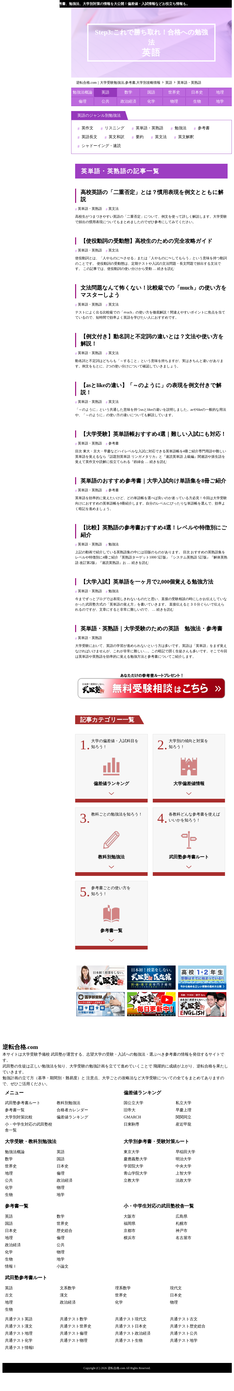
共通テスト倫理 (73, 1351)
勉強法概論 (82, 92)
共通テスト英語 (19, 1337)
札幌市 (181, 1242)
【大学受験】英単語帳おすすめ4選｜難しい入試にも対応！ (153, 434)
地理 (220, 92)
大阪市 (129, 1234)
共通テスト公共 (184, 1351)
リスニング (114, 128)
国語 (151, 92)
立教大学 (131, 1199)
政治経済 (128, 101)
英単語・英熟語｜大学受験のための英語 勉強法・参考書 (151, 628)
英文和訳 (116, 137)
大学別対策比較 (19, 1135)
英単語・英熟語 (149, 128)
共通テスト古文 (184, 1337)
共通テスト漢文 (19, 1344)
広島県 (181, 1234)
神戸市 (181, 1249)
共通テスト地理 (19, 1351)
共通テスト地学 (184, 1359)
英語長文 (89, 137)
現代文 (176, 1306)
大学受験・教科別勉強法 (30, 1159)
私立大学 (183, 1121)
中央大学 (183, 1184)
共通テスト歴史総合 (187, 1344)
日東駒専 (131, 1143)
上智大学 (183, 1192)
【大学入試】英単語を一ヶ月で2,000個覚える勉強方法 (147, 582)
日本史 (197, 92)
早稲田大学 (185, 1170)
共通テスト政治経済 (132, 1351)
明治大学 (183, 1177)
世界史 (174, 92)
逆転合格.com (20, 1065)
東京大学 (131, 1170)
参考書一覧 (15, 1128)
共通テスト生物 (129, 1359)
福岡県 (129, 1242)
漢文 (64, 1313)
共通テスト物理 (73, 1359)
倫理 (82, 101)
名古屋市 (183, 1256)
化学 (151, 101)
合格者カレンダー (72, 1128)
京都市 (129, 1249)
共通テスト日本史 (131, 1344)
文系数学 (68, 1306)
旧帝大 (129, 1128)
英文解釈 (186, 137)
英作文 (87, 128)
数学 (128, 92)
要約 (140, 137)
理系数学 (123, 1306)
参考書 (204, 128)
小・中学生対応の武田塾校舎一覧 (159, 1224)
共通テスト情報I (19, 1366)
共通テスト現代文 (131, 1337)
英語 (105, 92)
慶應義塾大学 (135, 1177)
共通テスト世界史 (75, 1344)
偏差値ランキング (72, 1135)
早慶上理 (183, 1128)
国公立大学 (133, 1121)
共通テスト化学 (19, 1359)
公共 (105, 101)
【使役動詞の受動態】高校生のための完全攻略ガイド (147, 241)
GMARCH (132, 1135)
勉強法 (180, 128)
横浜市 (129, 1256)
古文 (9, 1313)
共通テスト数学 (73, 1337)
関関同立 (183, 1135)
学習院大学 (133, 1184)
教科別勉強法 (68, 1121)
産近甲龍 (183, 1143)
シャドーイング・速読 (101, 146)
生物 (197, 101)
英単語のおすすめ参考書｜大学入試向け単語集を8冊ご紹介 (153, 481)
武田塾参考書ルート (22, 1121)
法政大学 (183, 1199)
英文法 (161, 137)
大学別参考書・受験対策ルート (156, 1159)
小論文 (62, 1284)
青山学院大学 (135, 1192)
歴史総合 (64, 1249)
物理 (174, 101)
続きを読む (165, 269)
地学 (220, 101)
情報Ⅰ (11, 1284)
